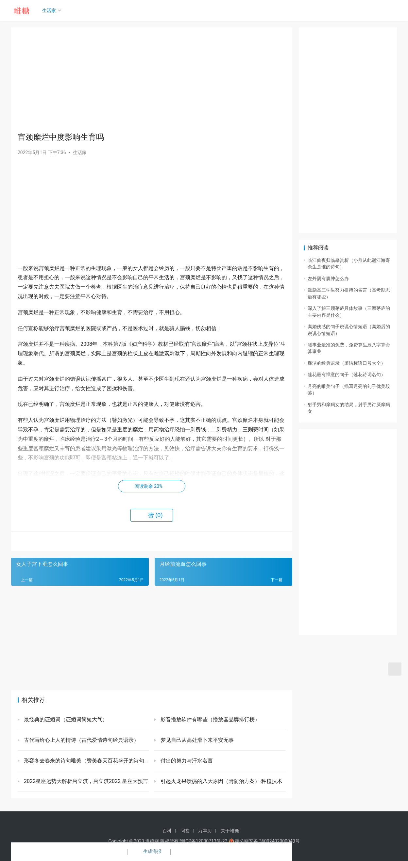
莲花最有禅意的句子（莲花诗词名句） (346, 374)
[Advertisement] (152, 79)
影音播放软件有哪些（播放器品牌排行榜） (209, 719)
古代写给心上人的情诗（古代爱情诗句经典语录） (81, 740)
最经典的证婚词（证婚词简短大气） (65, 719)
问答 (185, 830)
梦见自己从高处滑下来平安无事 (196, 740)
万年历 (205, 830)
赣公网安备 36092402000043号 (264, 841)
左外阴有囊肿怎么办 (328, 278)
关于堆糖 (230, 830)
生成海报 (148, 852)
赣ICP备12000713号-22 (203, 841)
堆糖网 (152, 841)
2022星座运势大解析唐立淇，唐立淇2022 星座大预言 (85, 781)
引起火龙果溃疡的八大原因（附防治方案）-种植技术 (220, 781)
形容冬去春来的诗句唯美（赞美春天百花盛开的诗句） (86, 760)
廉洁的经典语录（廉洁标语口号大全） (346, 363)
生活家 (51, 10)
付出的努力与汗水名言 (186, 760)
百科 (167, 830)
